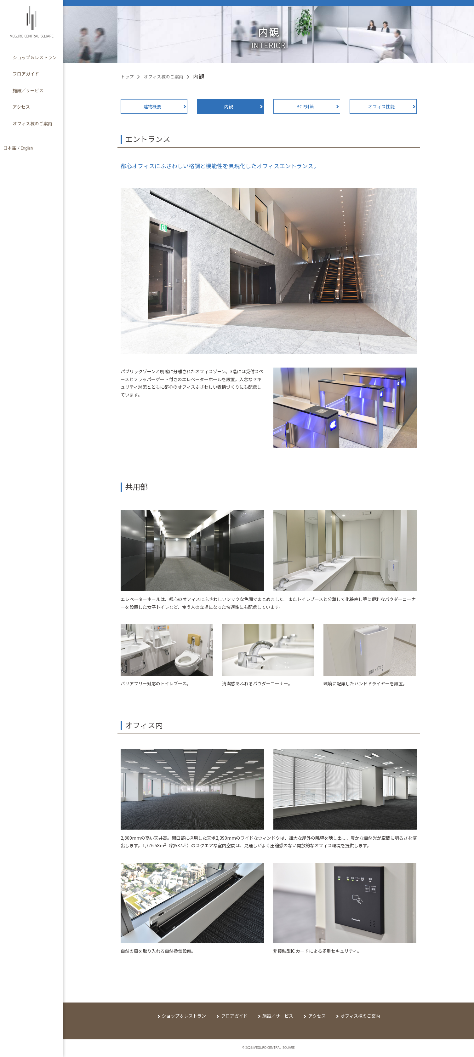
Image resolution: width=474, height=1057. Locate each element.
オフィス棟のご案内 (163, 76)
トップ (127, 76)
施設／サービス (277, 1016)
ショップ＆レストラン (184, 1016)
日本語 (9, 148)
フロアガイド (234, 1016)
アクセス (317, 1016)
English (27, 148)
